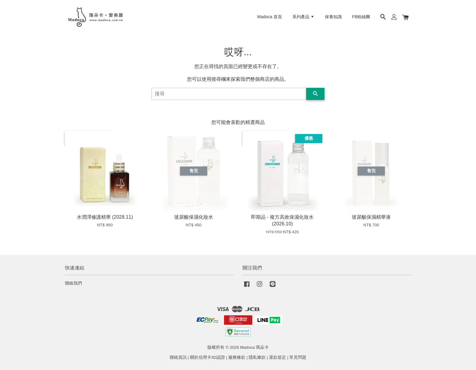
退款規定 (277, 357)
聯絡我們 (73, 283)
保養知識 (333, 16)
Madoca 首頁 (269, 16)
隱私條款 (257, 357)
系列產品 (303, 16)
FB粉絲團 (361, 16)
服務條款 (236, 357)
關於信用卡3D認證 (207, 357)
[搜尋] (228, 94)
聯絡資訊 (178, 357)
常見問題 (297, 357)
